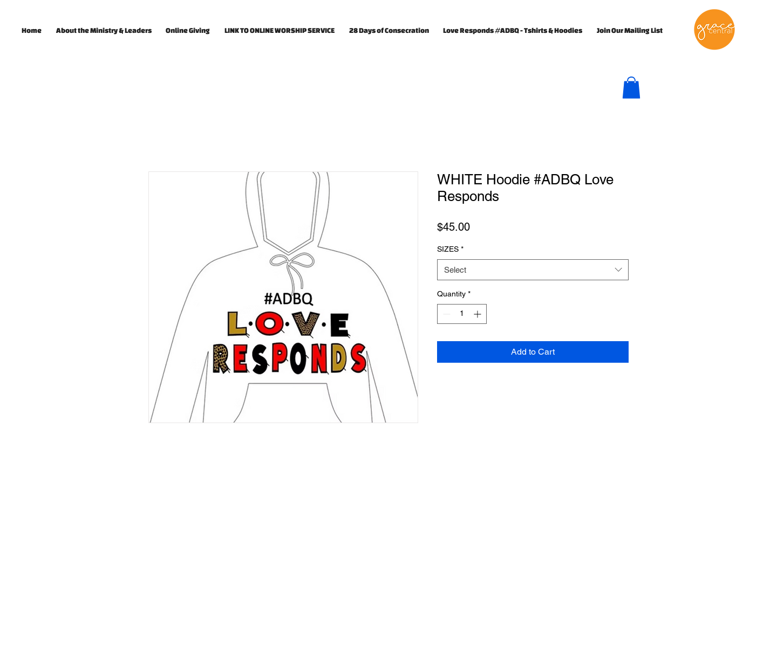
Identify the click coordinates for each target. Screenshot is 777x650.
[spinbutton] (462, 314)
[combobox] (533, 269)
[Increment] (478, 314)
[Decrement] (445, 314)
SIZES (450, 249)
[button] (631, 88)
